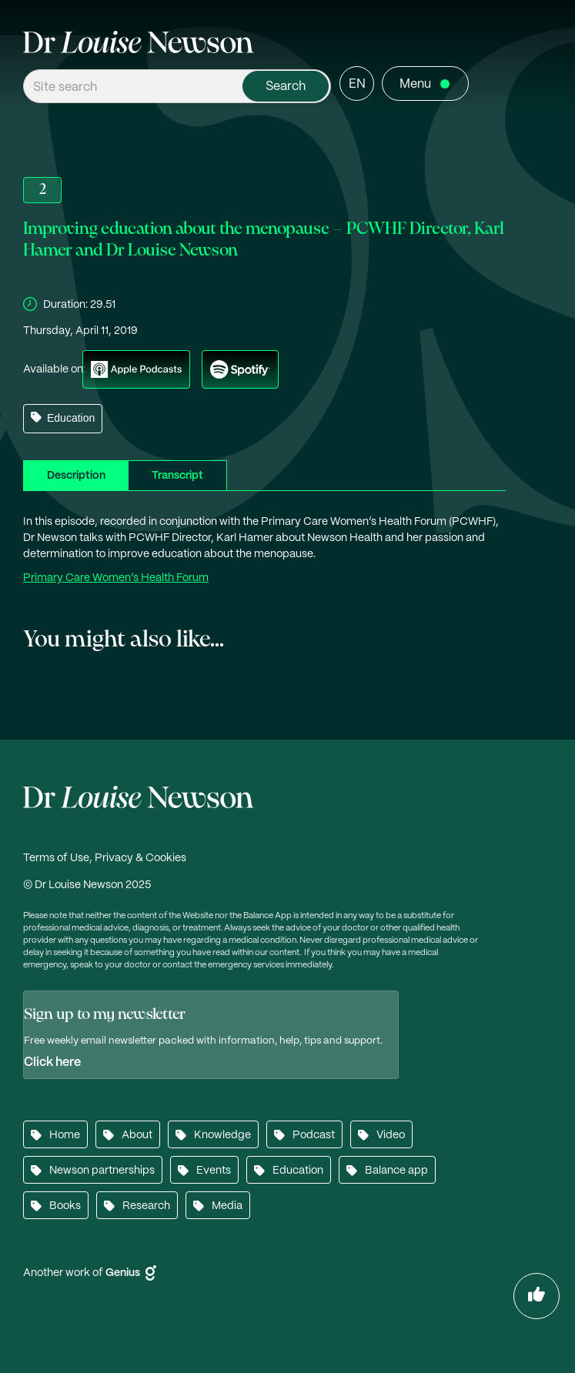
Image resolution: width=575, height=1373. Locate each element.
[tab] (76, 475)
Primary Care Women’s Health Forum (116, 578)
